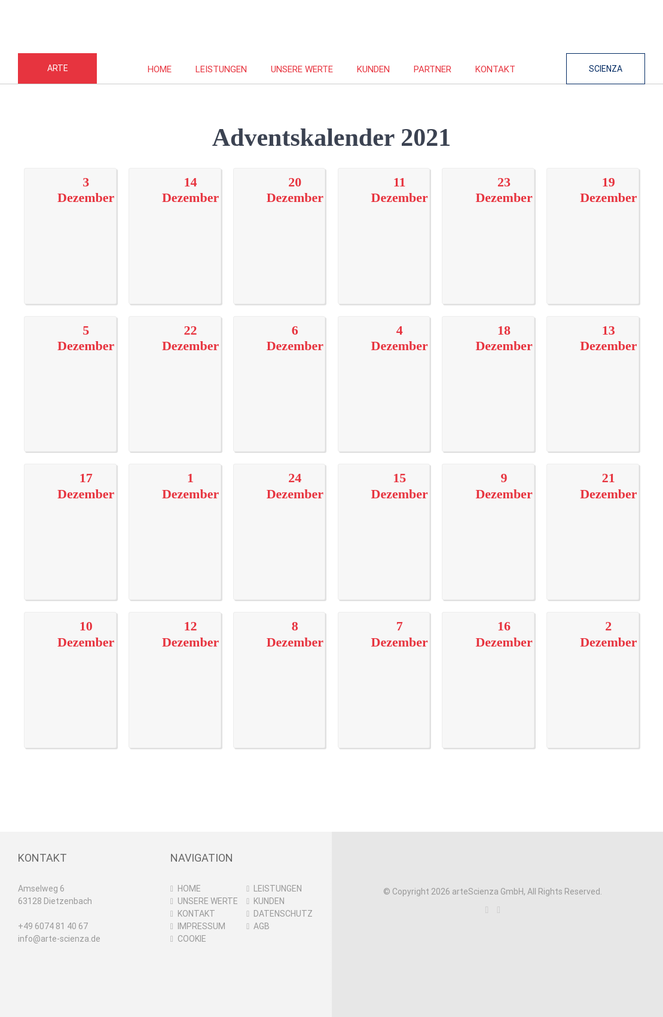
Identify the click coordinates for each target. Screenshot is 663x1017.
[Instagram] (486, 910)
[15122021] (384, 518)
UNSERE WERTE (208, 901)
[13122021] (593, 370)
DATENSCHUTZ (283, 913)
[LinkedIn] (498, 910)
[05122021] (70, 370)
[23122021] (488, 222)
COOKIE (192, 939)
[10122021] (70, 667)
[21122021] (593, 518)
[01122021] (175, 518)
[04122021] (384, 370)
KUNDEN (269, 901)
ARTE (57, 68)
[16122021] (488, 667)
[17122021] (70, 518)
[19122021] (593, 222)
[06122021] (279, 370)
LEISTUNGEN (277, 888)
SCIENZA (605, 68)
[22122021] (175, 370)
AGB (261, 926)
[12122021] (175, 667)
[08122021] (279, 667)
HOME (189, 888)
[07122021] (384, 667)
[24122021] (279, 518)
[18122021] (488, 370)
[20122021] (279, 222)
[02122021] (593, 667)
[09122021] (488, 518)
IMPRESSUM (201, 926)
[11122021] (384, 222)
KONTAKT (196, 913)
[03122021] (70, 222)
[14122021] (175, 222)
